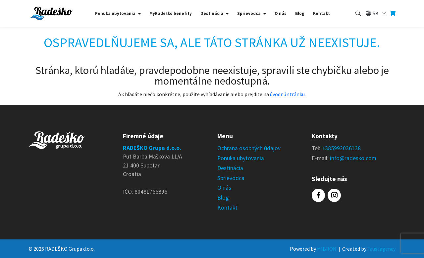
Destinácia (211, 13)
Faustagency (381, 248)
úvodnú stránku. (288, 94)
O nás (281, 13)
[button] (375, 13)
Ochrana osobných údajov (249, 148)
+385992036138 (341, 148)
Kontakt (321, 13)
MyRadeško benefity (170, 13)
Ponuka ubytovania (115, 13)
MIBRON (327, 248)
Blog (299, 13)
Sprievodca (249, 13)
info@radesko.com (353, 158)
